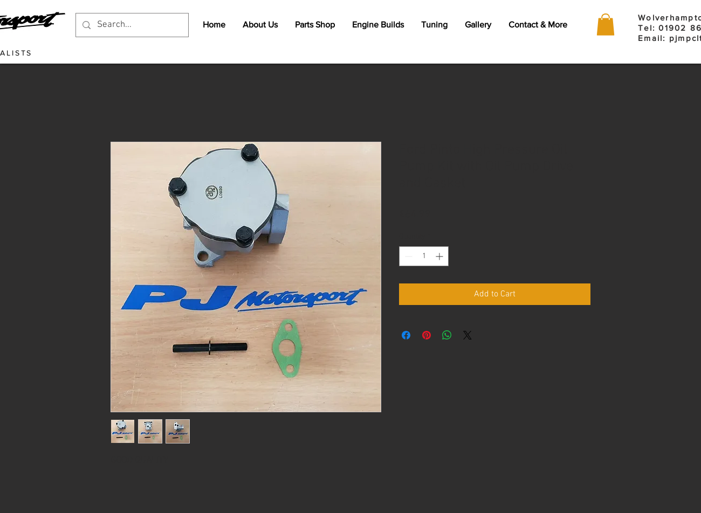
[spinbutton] (424, 256)
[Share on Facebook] (406, 335)
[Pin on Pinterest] (426, 335)
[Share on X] (467, 335)
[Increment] (440, 256)
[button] (605, 24)
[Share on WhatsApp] (447, 335)
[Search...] (131, 25)
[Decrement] (407, 256)
